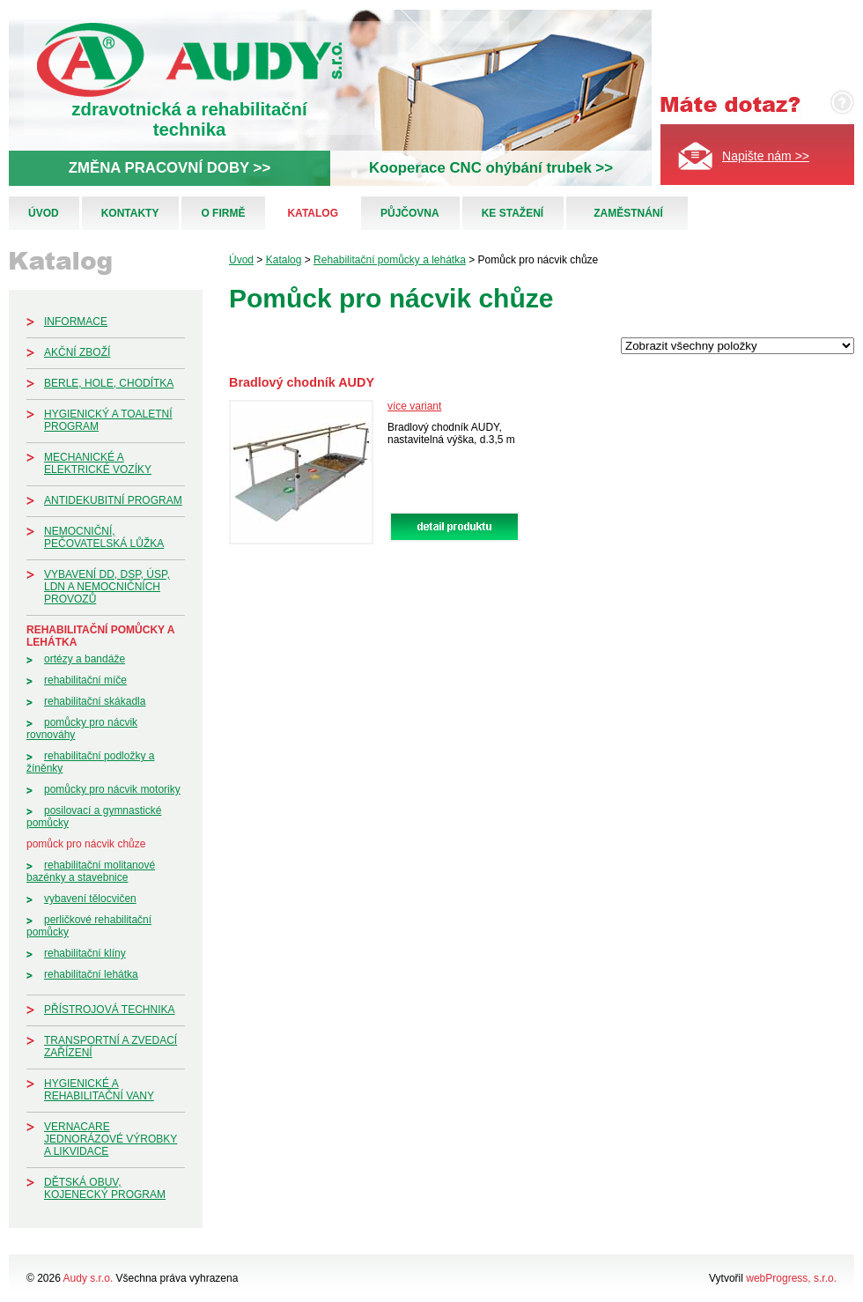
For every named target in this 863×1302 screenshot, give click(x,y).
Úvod (43, 213)
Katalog (312, 213)
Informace (75, 321)
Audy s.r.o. (88, 1278)
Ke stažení (512, 213)
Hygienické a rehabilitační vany (99, 1089)
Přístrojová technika (109, 1009)
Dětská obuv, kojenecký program (105, 1188)
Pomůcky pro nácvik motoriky (112, 789)
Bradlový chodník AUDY (301, 382)
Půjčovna (409, 213)
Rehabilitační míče (85, 680)
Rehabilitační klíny (85, 953)
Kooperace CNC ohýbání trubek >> (491, 167)
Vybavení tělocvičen (90, 898)
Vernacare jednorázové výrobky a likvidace (110, 1139)
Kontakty (130, 213)
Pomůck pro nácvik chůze (85, 844)
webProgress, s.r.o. (791, 1278)
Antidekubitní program (113, 500)
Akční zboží (77, 352)
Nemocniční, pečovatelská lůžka (104, 537)
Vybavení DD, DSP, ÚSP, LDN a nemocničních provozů (107, 586)
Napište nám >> (765, 156)
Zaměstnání (628, 213)
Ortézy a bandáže (84, 659)
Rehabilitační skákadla (94, 701)
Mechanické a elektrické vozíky (97, 463)
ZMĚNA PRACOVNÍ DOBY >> (169, 167)
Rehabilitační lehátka (91, 974)
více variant (414, 406)
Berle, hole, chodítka (108, 383)
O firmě (223, 213)
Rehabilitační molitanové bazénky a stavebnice (90, 871)
